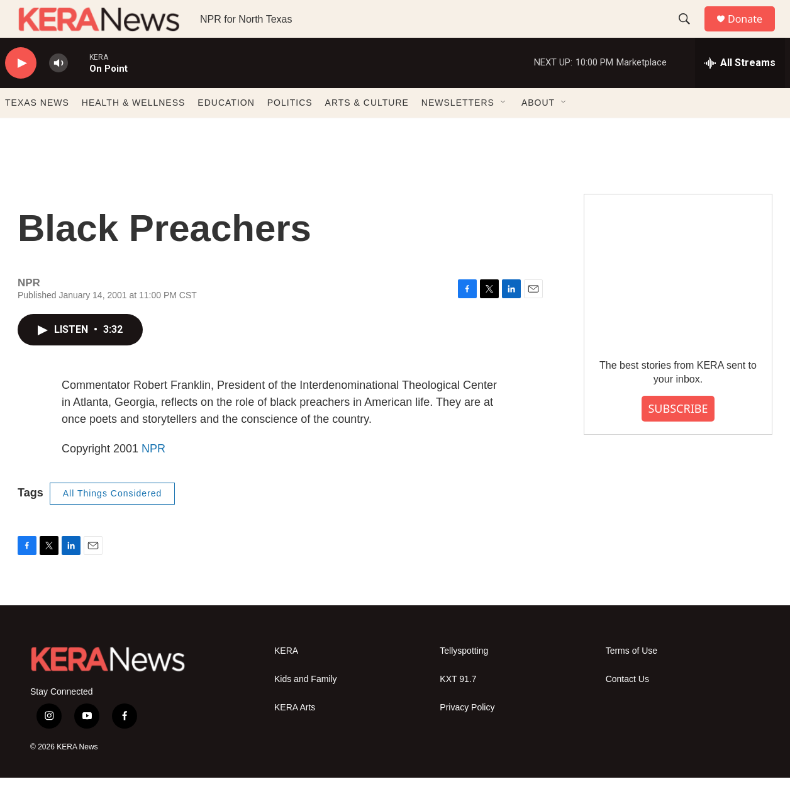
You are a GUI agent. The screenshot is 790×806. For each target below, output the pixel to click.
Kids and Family (305, 707)
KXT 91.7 (458, 707)
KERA (286, 679)
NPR (153, 477)
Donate (752, 33)
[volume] (58, 91)
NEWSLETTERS (457, 131)
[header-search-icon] (690, 33)
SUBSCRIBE (678, 436)
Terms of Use (631, 679)
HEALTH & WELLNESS (134, 131)
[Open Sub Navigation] (504, 131)
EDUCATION (226, 131)
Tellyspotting (464, 679)
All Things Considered (112, 522)
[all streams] (740, 91)
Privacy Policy (467, 736)
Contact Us (627, 707)
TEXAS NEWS (37, 131)
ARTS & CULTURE (367, 131)
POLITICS (290, 131)
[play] (21, 91)
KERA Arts (294, 736)
